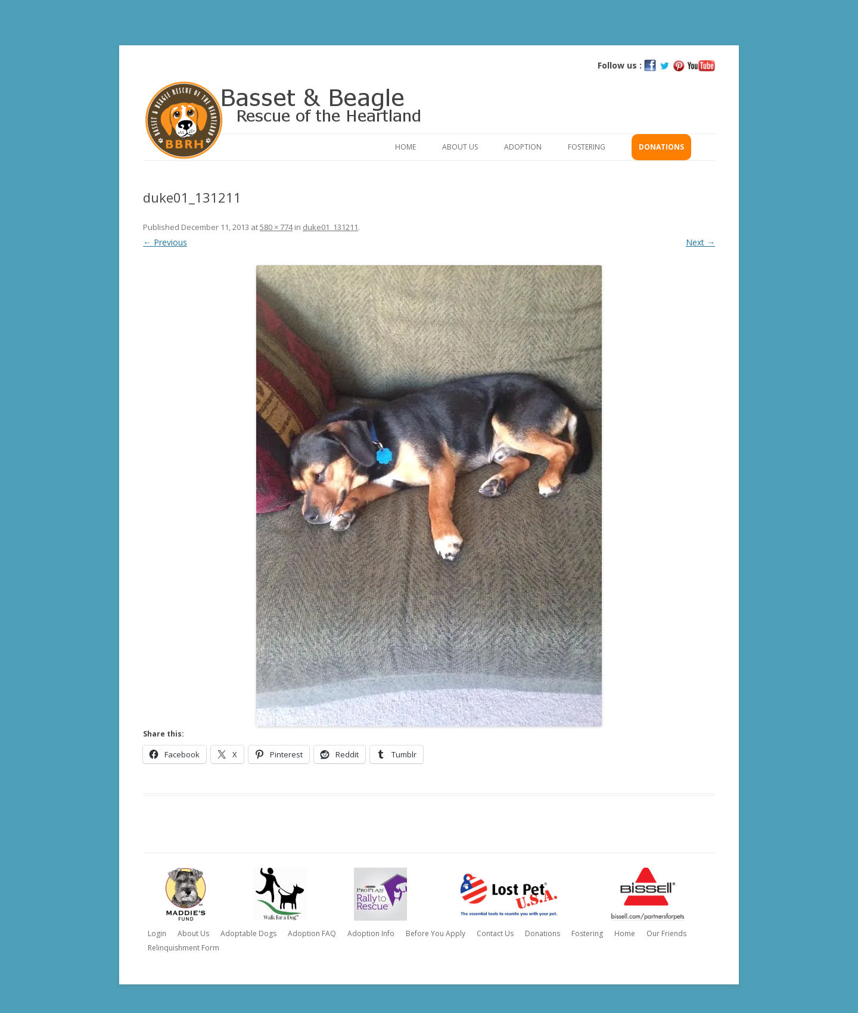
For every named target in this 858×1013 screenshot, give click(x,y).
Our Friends (666, 933)
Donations (661, 147)
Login (157, 933)
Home (405, 147)
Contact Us (495, 933)
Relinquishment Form (183, 948)
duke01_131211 (330, 227)
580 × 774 (276, 227)
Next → (700, 242)
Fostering (586, 147)
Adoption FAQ (312, 933)
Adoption (523, 147)
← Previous (165, 242)
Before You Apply (435, 933)
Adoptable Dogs (248, 933)
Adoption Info (370, 933)
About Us (460, 147)
